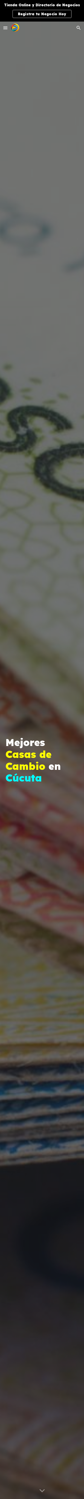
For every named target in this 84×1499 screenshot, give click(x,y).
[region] (42, 11)
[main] (42, 760)
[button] (5, 28)
